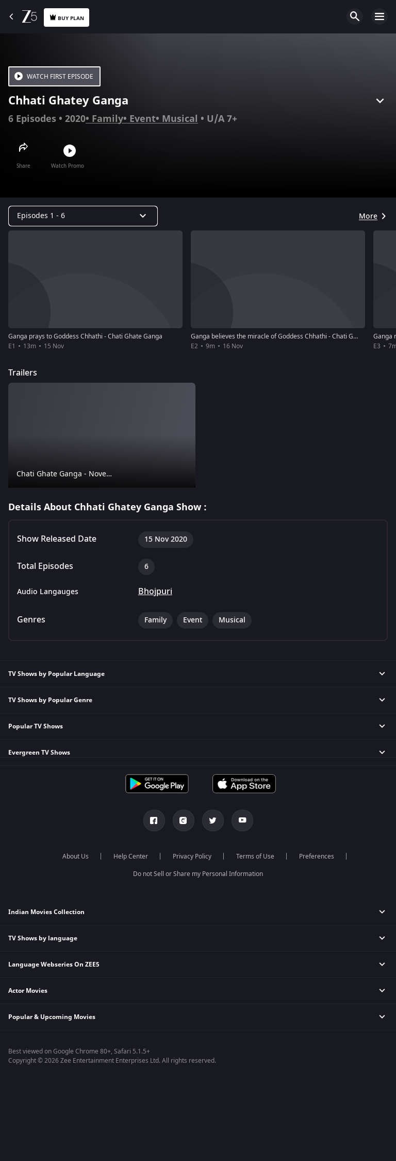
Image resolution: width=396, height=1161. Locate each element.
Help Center (130, 856)
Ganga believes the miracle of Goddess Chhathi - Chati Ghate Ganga (289, 336)
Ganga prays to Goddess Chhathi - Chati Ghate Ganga (85, 336)
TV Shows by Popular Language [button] (56, 673)
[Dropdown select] (83, 216)
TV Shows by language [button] (42, 938)
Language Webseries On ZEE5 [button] (54, 964)
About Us (75, 856)
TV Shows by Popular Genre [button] (50, 700)
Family (107, 119)
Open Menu (379, 16)
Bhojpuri (155, 591)
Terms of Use (255, 856)
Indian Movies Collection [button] (46, 912)
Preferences (316, 856)
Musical (180, 119)
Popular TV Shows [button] (35, 726)
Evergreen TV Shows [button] (39, 752)
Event (142, 119)
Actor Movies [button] (27, 990)
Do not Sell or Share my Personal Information (198, 874)
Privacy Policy (192, 856)
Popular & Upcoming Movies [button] (51, 1017)
